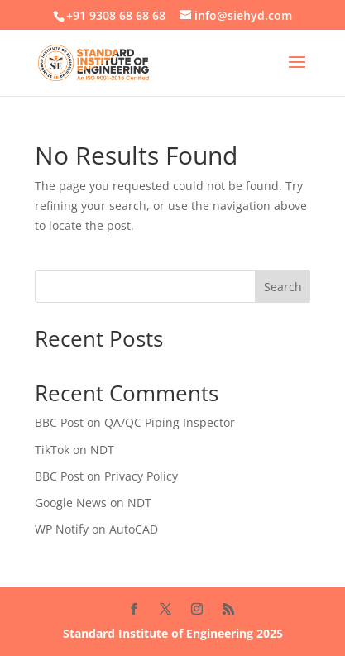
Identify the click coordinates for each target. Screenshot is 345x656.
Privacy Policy (141, 476)
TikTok (52, 449)
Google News (71, 502)
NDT (102, 449)
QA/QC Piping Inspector (169, 422)
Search (283, 286)
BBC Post (59, 422)
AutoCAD (133, 529)
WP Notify (62, 529)
